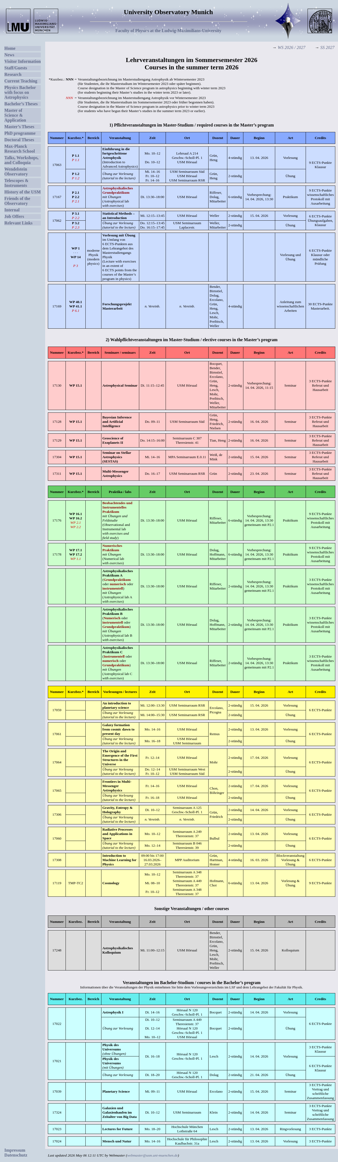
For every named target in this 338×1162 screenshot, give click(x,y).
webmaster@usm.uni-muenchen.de (152, 1155)
